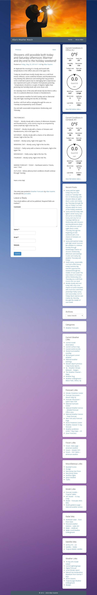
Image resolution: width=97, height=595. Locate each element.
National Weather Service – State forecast (74, 415)
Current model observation (70, 344)
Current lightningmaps (73, 566)
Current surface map (73, 347)
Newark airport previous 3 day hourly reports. (74, 365)
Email (16, 237)
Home (70, 40)
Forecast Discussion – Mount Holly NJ (73, 396)
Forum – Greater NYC (73, 450)
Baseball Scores (71, 467)
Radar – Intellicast (72, 528)
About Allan (79, 40)
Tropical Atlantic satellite (74, 549)
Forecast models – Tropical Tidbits (72, 493)
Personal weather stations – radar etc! (72, 525)
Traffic (68, 480)
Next (54, 50)
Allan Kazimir (48, 64)
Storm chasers (71, 579)
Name (16, 229)
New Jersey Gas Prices (73, 471)
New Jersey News (72, 473)
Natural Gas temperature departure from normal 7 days (74, 574)
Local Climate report (73, 570)
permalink (27, 194)
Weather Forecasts (37, 191)
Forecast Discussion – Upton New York (73, 400)
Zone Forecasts (71, 433)
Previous (18, 50)
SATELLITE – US (71, 545)
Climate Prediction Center (74, 393)
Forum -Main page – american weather (73, 447)
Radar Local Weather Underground (73, 531)
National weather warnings (71, 360)
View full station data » (73, 109)
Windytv (68, 585)
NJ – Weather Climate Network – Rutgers (73, 369)
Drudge (68, 469)
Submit (17, 254)
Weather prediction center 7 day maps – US (74, 430)
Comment (17, 207)
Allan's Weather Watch (22, 39)
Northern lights (71, 475)
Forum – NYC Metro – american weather (73, 453)
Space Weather (71, 477)
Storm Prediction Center (74, 423)
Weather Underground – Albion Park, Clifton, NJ (74, 379)
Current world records (73, 349)
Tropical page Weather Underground (73, 582)
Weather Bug (70, 376)
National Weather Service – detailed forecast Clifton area (74, 410)
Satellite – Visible (71, 547)
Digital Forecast (71, 568)
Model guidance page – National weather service (74, 506)
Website (16, 245)
